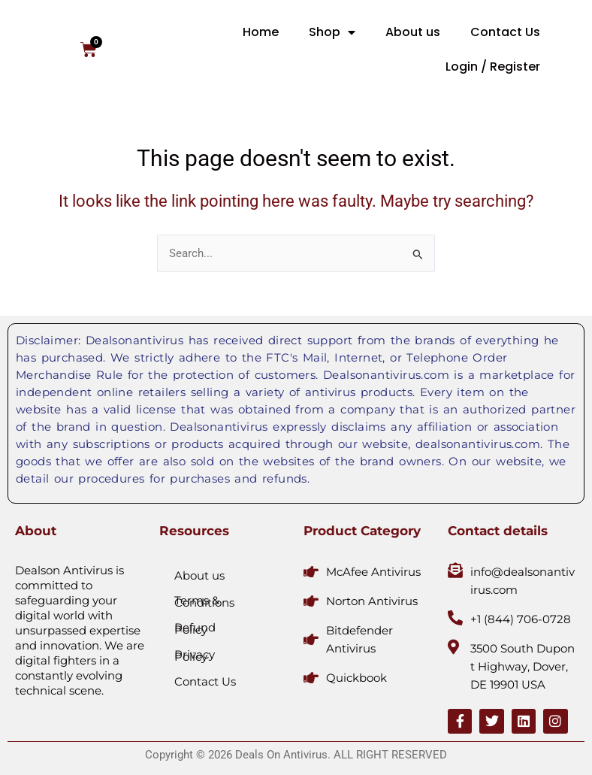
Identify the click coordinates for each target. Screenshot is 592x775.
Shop (332, 32)
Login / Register (493, 66)
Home (261, 32)
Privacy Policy (194, 655)
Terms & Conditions (204, 601)
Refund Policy (195, 628)
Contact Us (505, 32)
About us (412, 32)
